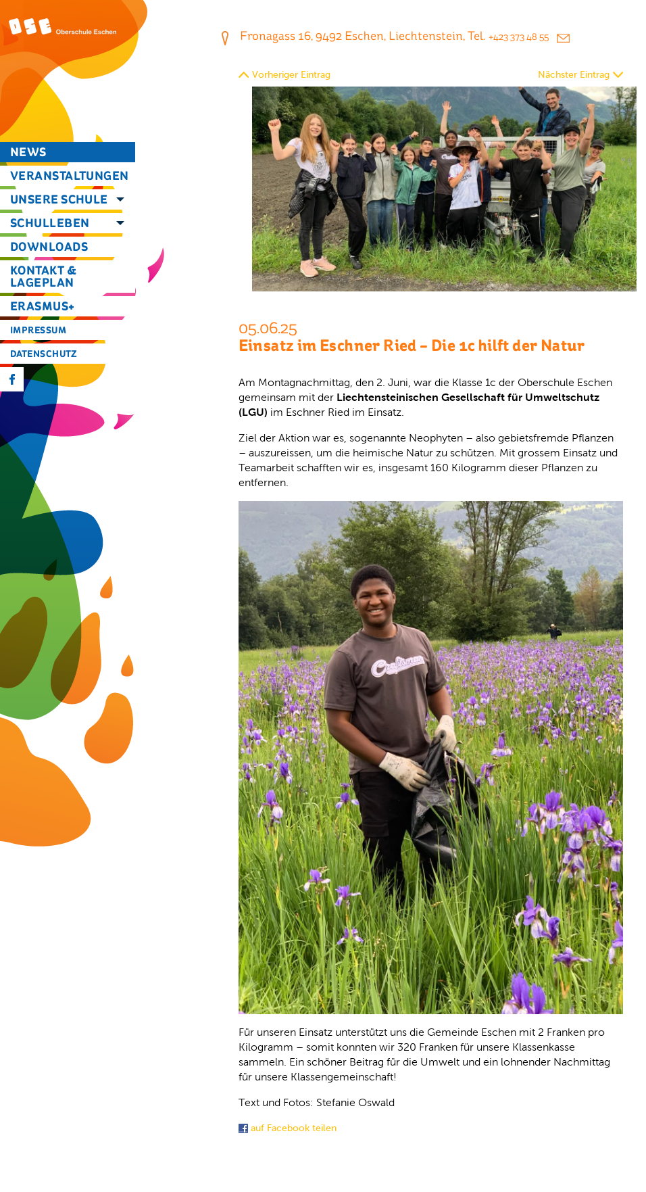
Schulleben (50, 223)
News (28, 152)
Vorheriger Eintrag (291, 75)
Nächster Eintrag (574, 75)
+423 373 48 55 (519, 37)
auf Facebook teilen (288, 1128)
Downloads (49, 246)
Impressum (38, 330)
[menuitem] (67, 152)
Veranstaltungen (69, 175)
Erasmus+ (42, 306)
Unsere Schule (59, 199)
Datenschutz (44, 353)
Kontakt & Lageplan (43, 276)
